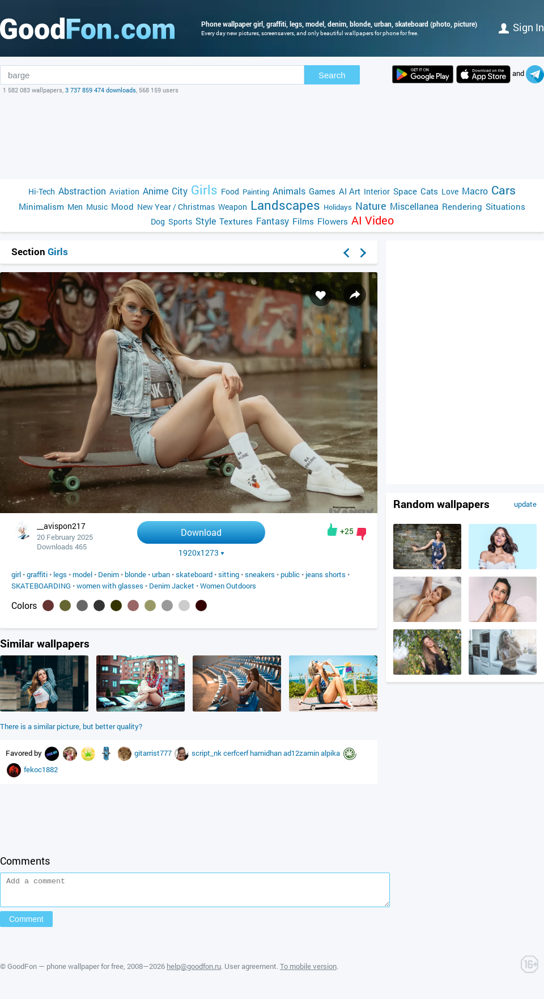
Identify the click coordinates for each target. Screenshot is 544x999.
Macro (475, 191)
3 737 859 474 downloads (100, 90)
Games (322, 191)
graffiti (37, 574)
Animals (289, 191)
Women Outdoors (228, 586)
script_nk (207, 753)
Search (332, 75)
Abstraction (82, 191)
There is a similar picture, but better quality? (71, 726)
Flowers (332, 221)
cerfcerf (236, 753)
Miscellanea (414, 206)
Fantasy (272, 221)
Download (201, 532)
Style (206, 221)
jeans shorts (325, 574)
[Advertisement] (272, 137)
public (290, 574)
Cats (429, 191)
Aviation (124, 191)
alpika (331, 753)
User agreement (250, 971)
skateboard (194, 574)
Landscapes (285, 204)
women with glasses (109, 586)
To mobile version (308, 971)
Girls (204, 189)
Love (449, 191)
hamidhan (266, 753)
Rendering (462, 206)
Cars (503, 190)
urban (161, 574)
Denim (108, 574)
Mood (122, 206)
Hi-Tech (41, 191)
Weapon (232, 206)
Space (405, 191)
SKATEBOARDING (41, 586)
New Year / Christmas (176, 206)
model (82, 574)
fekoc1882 (41, 769)
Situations (505, 206)
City (180, 191)
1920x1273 (201, 553)
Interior (377, 191)
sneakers (260, 574)
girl (16, 574)
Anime (155, 191)
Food (230, 191)
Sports (180, 221)
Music (97, 206)
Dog (158, 221)
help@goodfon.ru (194, 971)
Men (75, 206)
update (525, 504)
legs (60, 574)
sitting (228, 574)
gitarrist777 (153, 753)
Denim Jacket (171, 586)
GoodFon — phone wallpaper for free (65, 971)
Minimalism (41, 206)
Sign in (521, 27)
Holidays (338, 207)
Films (303, 221)
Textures (236, 221)
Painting (256, 192)
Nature (370, 206)
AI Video (372, 220)
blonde (135, 574)
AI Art (349, 191)
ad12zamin (302, 753)
